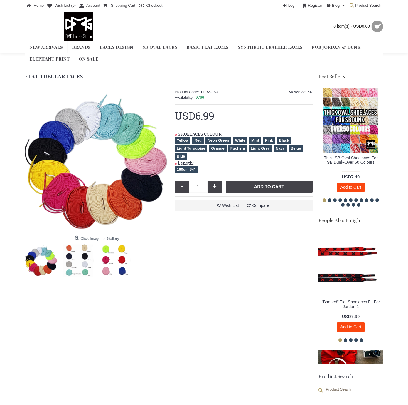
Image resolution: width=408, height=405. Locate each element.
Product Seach (338, 389)
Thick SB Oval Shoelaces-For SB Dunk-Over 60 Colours (351, 160)
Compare (260, 205)
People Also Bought (340, 220)
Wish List (230, 205)
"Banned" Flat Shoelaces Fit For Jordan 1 (350, 304)
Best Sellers (331, 76)
